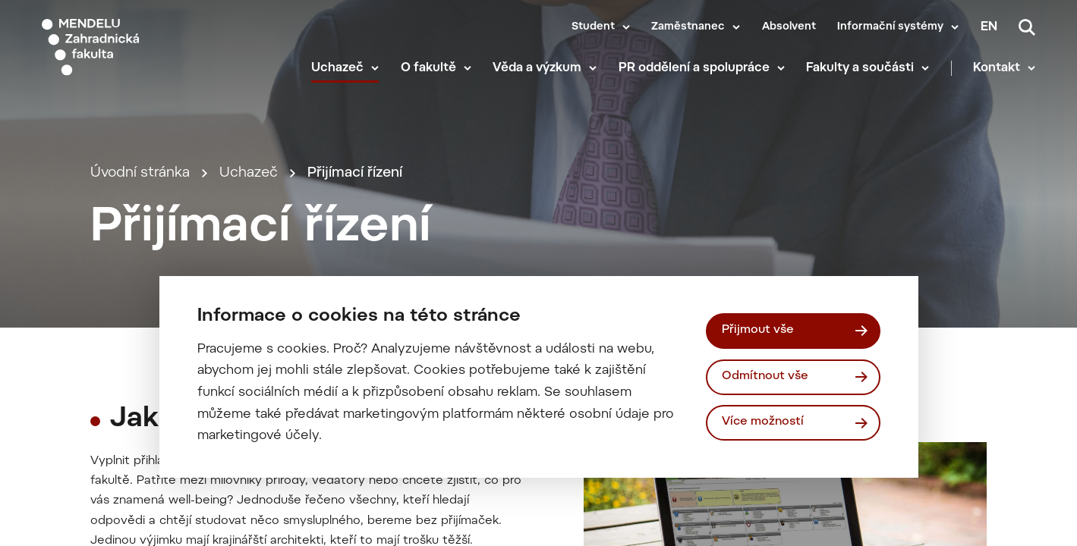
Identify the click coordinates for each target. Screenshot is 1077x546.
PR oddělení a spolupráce (694, 68)
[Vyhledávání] (1027, 27)
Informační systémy (890, 27)
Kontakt (996, 68)
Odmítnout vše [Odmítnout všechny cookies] (765, 376)
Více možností (763, 422)
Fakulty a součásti (860, 68)
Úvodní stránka (140, 173)
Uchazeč (337, 68)
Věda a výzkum (537, 68)
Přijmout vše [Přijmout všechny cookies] (758, 330)
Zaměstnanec (688, 27)
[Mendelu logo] (129, 47)
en (989, 27)
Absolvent (789, 27)
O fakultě (428, 68)
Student (593, 27)
